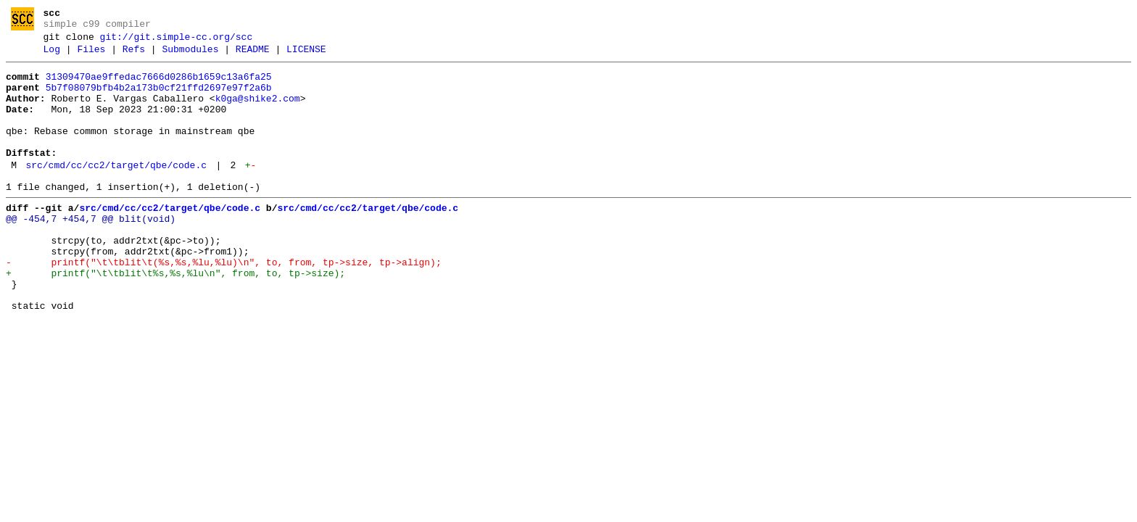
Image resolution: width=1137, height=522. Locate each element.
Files (91, 55)
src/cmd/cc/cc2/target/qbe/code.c (116, 191)
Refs (134, 55)
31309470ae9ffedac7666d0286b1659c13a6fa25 (159, 85)
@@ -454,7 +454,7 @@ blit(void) (90, 251)
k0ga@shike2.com (257, 111)
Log (52, 55)
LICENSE (306, 55)
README (253, 55)
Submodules (190, 55)
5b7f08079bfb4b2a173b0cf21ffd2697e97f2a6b (159, 98)
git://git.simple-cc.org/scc (176, 41)
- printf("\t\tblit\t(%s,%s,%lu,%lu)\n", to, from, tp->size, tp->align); (224, 303)
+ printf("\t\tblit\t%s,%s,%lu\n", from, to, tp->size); (175, 316)
